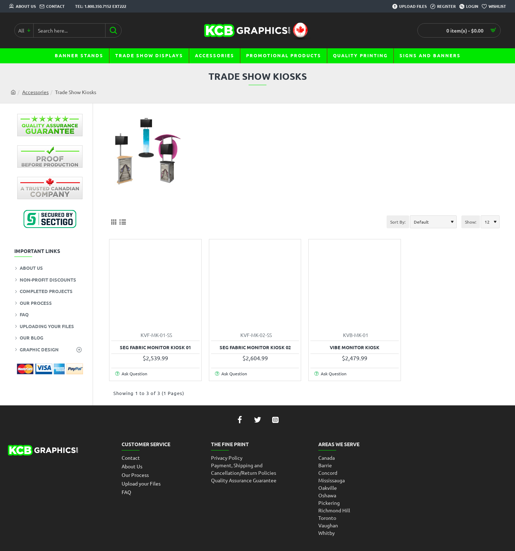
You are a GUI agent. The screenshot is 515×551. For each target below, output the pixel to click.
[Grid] (113, 221)
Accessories (35, 92)
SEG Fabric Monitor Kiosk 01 (155, 347)
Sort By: (398, 222)
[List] (122, 221)
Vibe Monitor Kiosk (354, 347)
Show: (470, 222)
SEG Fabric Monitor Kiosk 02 (255, 347)
